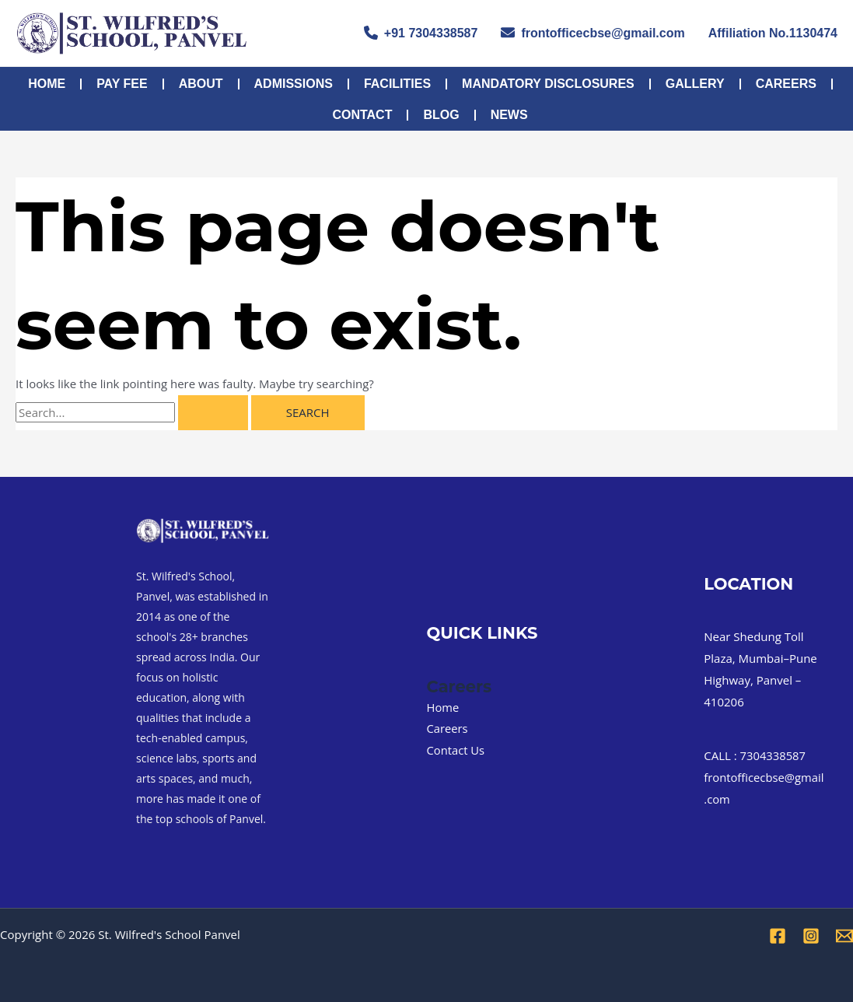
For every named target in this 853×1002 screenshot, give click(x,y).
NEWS (509, 114)
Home (46, 83)
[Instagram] (811, 935)
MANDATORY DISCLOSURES (548, 83)
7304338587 (773, 755)
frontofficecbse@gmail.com (592, 33)
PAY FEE (122, 83)
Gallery (695, 83)
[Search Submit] (213, 412)
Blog (441, 114)
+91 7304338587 (421, 33)
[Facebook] (777, 935)
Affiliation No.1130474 (772, 33)
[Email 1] (844, 935)
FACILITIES (397, 83)
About (201, 83)
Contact (362, 114)
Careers (786, 83)
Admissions (293, 83)
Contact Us (456, 750)
